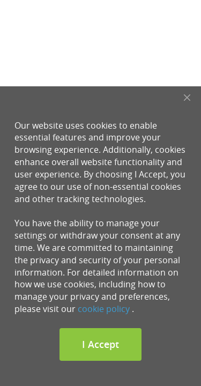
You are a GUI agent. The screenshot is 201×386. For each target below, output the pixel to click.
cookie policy (104, 309)
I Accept (100, 344)
